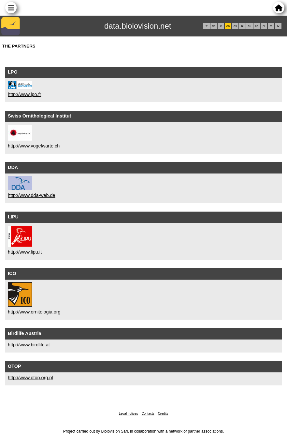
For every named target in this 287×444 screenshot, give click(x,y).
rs (271, 26)
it (221, 26)
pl (264, 26)
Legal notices (128, 413)
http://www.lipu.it (25, 252)
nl (242, 26)
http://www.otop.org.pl (30, 377)
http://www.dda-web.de (31, 195)
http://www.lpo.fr (24, 94)
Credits (163, 413)
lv (278, 26)
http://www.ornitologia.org (34, 311)
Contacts (147, 413)
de (213, 26)
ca (256, 26)
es (235, 26)
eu (249, 26)
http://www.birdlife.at (29, 344)
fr (207, 26)
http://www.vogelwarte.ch (34, 145)
